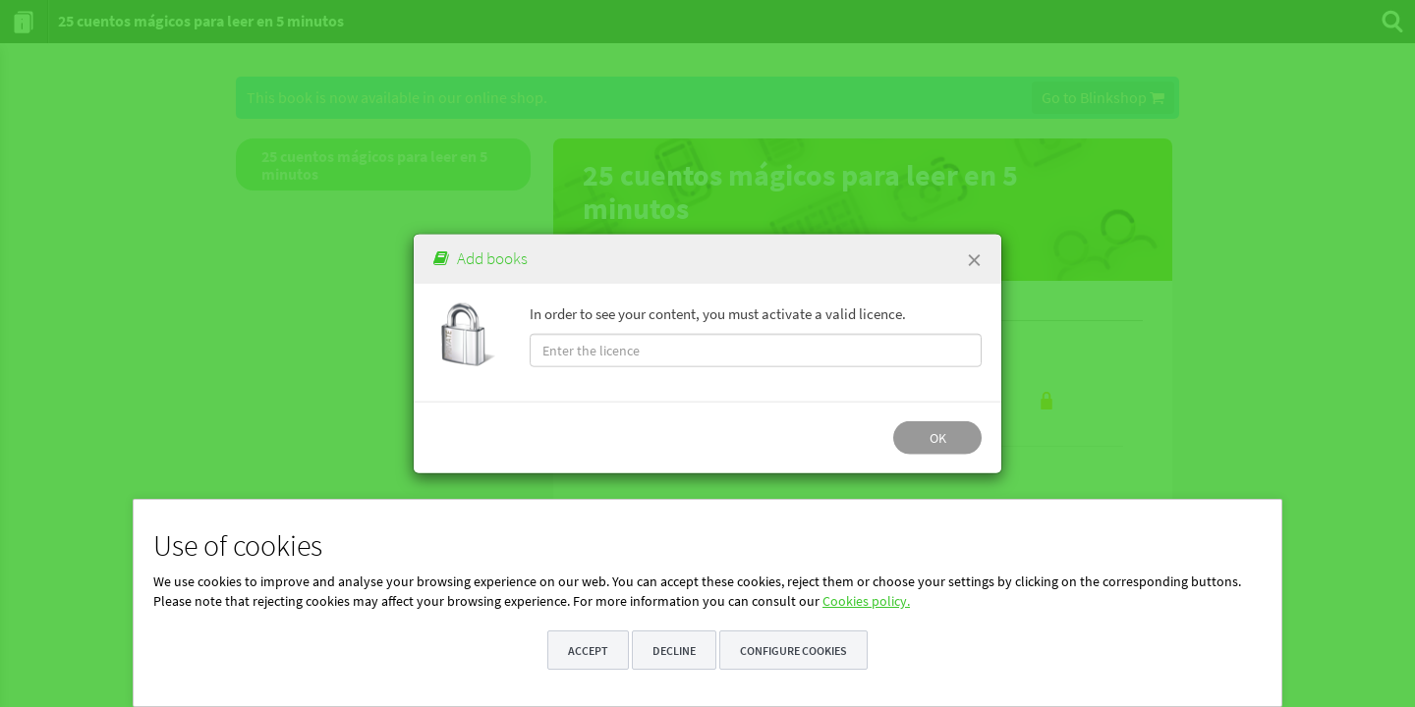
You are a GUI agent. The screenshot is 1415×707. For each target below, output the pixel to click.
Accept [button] (588, 650)
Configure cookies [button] (793, 650)
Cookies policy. (866, 601)
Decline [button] (674, 650)
